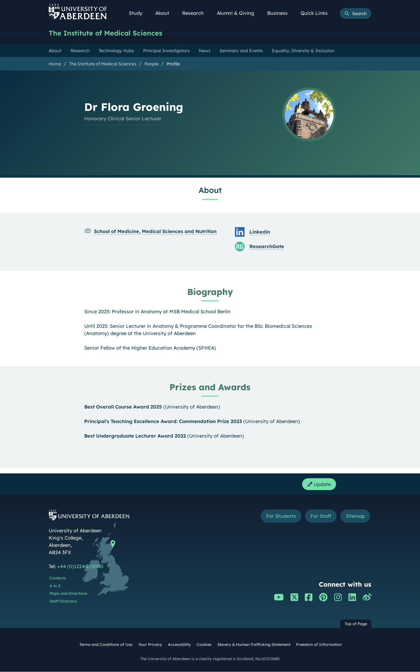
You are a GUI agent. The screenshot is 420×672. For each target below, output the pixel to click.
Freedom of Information (319, 645)
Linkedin (259, 232)
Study (138, 13)
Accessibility (179, 645)
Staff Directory (63, 601)
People (151, 63)
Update (319, 484)
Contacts (58, 578)
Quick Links (317, 13)
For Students (281, 516)
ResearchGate (266, 246)
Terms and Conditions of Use (105, 645)
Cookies (204, 645)
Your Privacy (150, 645)
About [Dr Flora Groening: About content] (210, 190)
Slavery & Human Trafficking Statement (253, 645)
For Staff (320, 516)
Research (196, 13)
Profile (173, 63)
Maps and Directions (68, 593)
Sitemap (355, 516)
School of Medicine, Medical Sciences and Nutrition (155, 231)
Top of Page (356, 624)
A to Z (55, 586)
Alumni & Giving (238, 13)
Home (55, 63)
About (165, 13)
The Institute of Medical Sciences (105, 33)
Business (280, 13)
